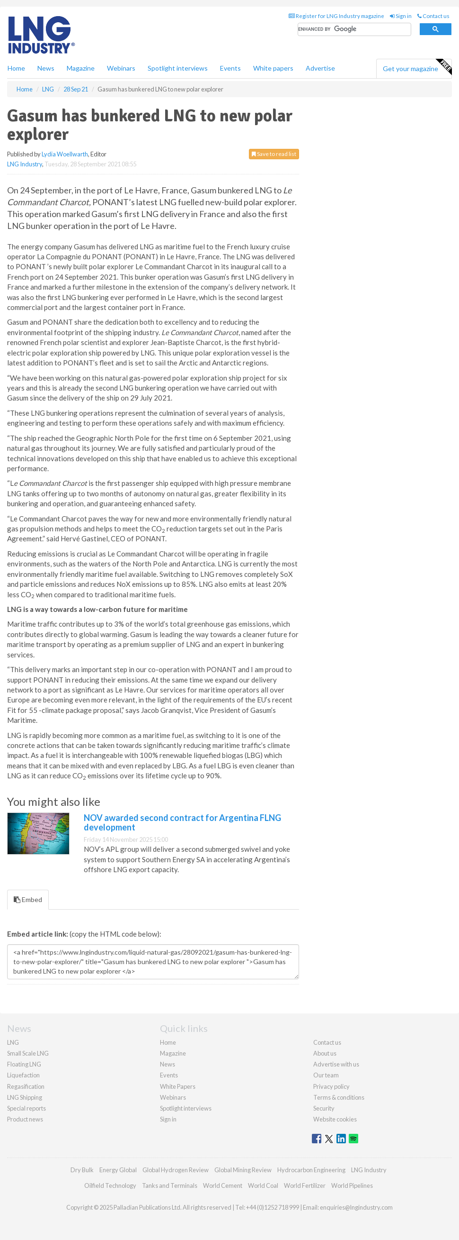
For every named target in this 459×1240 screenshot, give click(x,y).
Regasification (25, 1086)
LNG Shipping (24, 1097)
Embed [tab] (28, 899)
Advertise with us (336, 1064)
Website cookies (335, 1119)
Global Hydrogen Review (175, 1170)
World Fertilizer (305, 1185)
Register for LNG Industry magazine (336, 16)
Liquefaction (23, 1075)
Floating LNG (24, 1064)
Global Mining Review (243, 1170)
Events (230, 68)
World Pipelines (352, 1185)
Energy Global (118, 1170)
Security (324, 1108)
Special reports (26, 1108)
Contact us (433, 16)
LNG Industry (24, 164)
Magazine (81, 68)
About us (324, 1053)
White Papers (177, 1086)
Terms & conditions (338, 1097)
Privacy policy (331, 1086)
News (167, 1064)
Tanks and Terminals (169, 1185)
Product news (25, 1119)
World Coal (263, 1185)
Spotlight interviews (178, 68)
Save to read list (274, 153)
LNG (13, 1042)
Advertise (320, 68)
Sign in (401, 16)
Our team (326, 1075)
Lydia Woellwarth (65, 154)
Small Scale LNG (28, 1053)
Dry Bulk (82, 1170)
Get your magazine (417, 67)
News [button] (45, 68)
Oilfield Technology (110, 1185)
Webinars (121, 68)
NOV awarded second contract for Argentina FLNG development (182, 822)
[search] (354, 29)
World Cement (222, 1185)
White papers (273, 68)
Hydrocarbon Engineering (311, 1170)
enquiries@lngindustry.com (356, 1207)
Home (16, 68)
